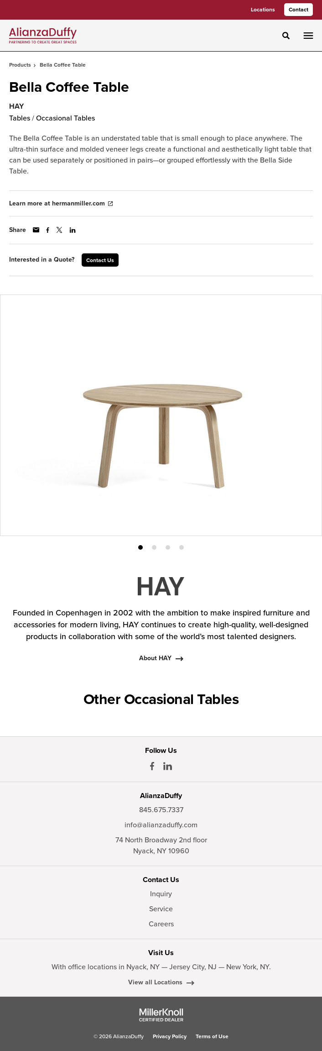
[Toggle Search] (286, 35)
